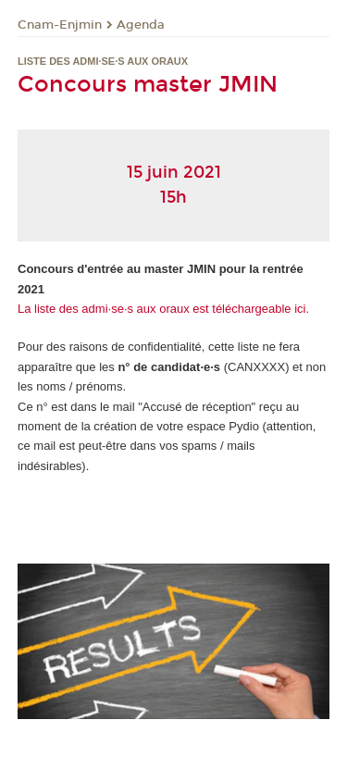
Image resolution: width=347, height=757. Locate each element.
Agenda (141, 25)
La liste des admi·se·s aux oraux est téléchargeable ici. (163, 309)
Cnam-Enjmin (60, 25)
